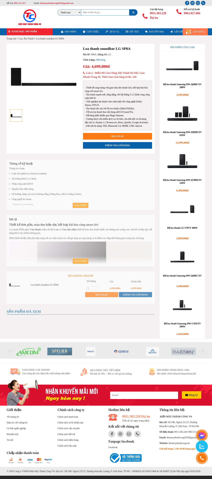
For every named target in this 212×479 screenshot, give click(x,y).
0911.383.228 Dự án (158, 15)
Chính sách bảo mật (67, 446)
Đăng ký (191, 395)
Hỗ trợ (132, 31)
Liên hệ (176, 31)
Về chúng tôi (13, 417)
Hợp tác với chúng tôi (17, 422)
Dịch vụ (112, 31)
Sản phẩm (68, 31)
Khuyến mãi (12, 434)
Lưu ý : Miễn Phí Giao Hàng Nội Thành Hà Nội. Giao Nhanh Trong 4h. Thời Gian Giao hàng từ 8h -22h (114, 75)
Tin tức (10, 440)
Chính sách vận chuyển (69, 428)
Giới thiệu (91, 31)
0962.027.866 (192, 13)
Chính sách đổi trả (66, 434)
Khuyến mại (154, 31)
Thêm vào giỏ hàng (117, 145)
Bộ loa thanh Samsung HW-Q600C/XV (182, 276)
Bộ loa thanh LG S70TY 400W (182, 228)
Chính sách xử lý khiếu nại (70, 422)
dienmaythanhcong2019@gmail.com (57, 3)
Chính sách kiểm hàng (68, 440)
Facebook (112, 447)
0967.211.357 (20, 3)
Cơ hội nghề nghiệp (16, 428)
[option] (43, 76)
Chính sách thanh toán (68, 417)
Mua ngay (117, 136)
